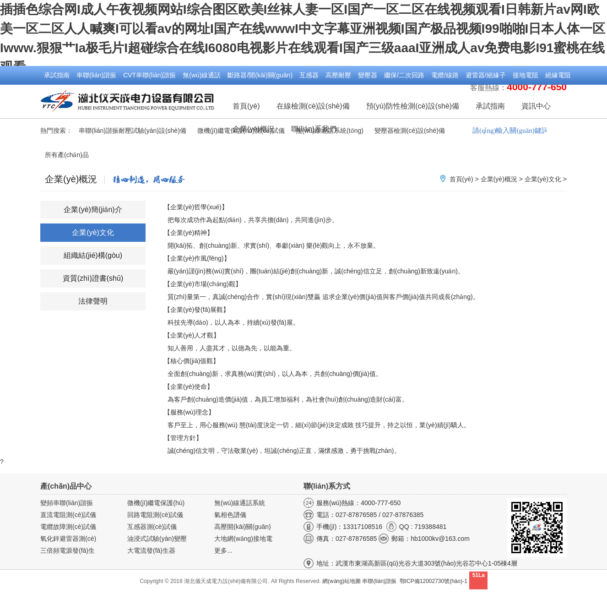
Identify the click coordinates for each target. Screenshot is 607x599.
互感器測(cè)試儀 (152, 526)
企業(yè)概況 (499, 179)
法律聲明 (93, 301)
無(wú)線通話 (202, 75)
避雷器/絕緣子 (486, 75)
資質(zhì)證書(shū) (93, 278)
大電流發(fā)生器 (151, 550)
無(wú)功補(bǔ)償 (68, 94)
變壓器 (367, 75)
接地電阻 (525, 75)
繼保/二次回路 (404, 75)
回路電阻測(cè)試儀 (155, 514)
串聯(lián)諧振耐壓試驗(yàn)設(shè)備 (132, 130)
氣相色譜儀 (230, 514)
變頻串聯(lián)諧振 (66, 502)
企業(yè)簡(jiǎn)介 (93, 209)
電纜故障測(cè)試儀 (68, 526)
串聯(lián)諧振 (96, 75)
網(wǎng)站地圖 (341, 581)
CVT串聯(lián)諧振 (149, 75)
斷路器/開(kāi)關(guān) (260, 75)
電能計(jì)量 (116, 94)
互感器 (309, 75)
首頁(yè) (246, 106)
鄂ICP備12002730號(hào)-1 (433, 581)
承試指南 (57, 75)
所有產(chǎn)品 (67, 154)
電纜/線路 (445, 75)
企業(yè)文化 (543, 179)
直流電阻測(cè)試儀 (68, 514)
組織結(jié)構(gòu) (93, 255)
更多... (223, 550)
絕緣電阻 (558, 75)
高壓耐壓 (338, 75)
